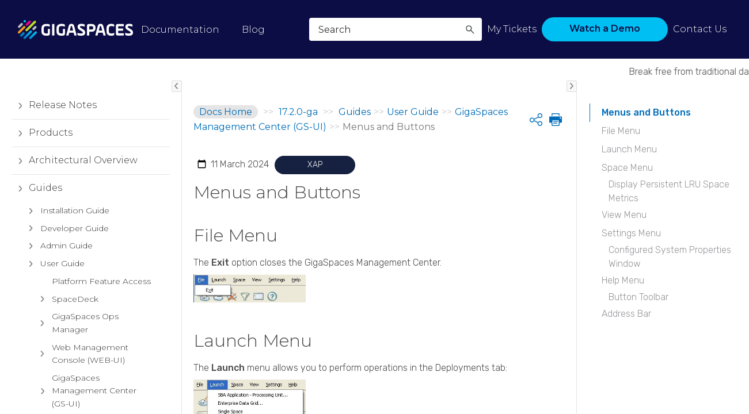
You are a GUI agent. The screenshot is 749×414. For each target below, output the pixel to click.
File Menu (621, 130)
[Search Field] (395, 29)
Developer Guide (66, 234)
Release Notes (54, 111)
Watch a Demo (604, 28)
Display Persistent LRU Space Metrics (669, 191)
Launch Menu (629, 149)
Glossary (49, 361)
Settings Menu (631, 233)
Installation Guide (66, 216)
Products (42, 138)
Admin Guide (58, 252)
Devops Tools (52, 292)
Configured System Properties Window (670, 256)
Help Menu (623, 280)
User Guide (54, 269)
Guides (37, 194)
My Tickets (512, 29)
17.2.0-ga (298, 111)
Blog (253, 29)
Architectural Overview (75, 166)
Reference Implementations (63, 327)
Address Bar (626, 313)
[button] (470, 29)
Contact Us (700, 29)
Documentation (180, 29)
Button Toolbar (638, 297)
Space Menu (627, 167)
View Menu (624, 214)
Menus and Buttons (646, 112)
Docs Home (225, 111)
